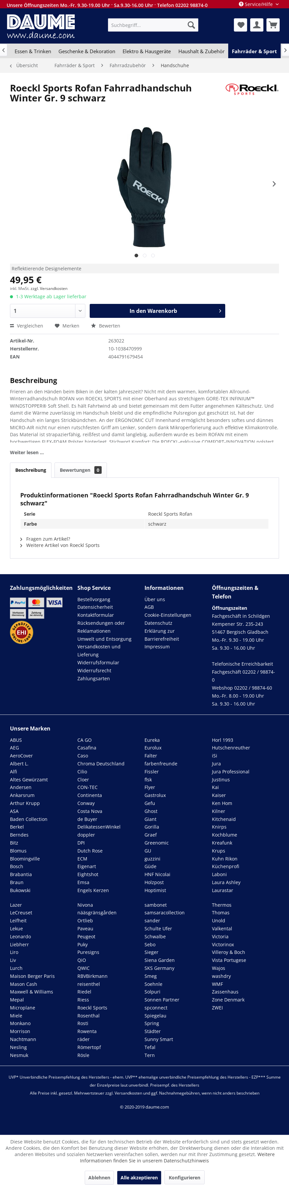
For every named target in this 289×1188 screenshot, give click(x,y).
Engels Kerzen (93, 890)
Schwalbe (155, 936)
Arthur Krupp (25, 803)
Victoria (220, 936)
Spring (151, 1023)
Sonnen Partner (161, 999)
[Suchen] (191, 25)
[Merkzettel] (240, 25)
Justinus (221, 779)
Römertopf (89, 1047)
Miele (16, 1015)
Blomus (18, 851)
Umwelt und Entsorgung (104, 639)
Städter (152, 1031)
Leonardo (20, 936)
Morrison (20, 1031)
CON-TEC (87, 787)
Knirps (219, 827)
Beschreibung (30, 470)
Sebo (149, 944)
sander (152, 920)
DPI (81, 843)
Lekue (16, 928)
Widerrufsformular (98, 662)
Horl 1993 (222, 740)
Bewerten (105, 326)
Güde (150, 866)
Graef (150, 835)
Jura (216, 763)
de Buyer (87, 819)
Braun (17, 882)
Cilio (82, 771)
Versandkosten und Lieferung (99, 650)
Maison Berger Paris (32, 976)
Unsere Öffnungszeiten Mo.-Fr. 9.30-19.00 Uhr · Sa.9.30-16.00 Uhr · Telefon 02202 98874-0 (107, 5)
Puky (82, 944)
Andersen (21, 787)
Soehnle (153, 984)
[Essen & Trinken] (32, 51)
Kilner (218, 811)
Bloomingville (25, 859)
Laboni (219, 874)
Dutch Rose (90, 851)
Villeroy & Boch (228, 952)
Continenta (89, 795)
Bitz (14, 843)
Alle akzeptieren (139, 1177)
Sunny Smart (158, 1039)
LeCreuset (21, 912)
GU (147, 851)
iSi (214, 755)
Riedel (84, 992)
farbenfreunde (160, 763)
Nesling (18, 1047)
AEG (14, 747)
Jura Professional (230, 771)
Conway (86, 803)
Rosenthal (88, 1015)
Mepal (17, 999)
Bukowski (20, 890)
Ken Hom (222, 803)
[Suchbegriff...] (153, 25)
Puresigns (88, 952)
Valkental (222, 928)
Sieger (151, 952)
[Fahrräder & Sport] (254, 51)
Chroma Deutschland (101, 763)
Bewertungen (81, 470)
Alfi (13, 771)
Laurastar (222, 890)
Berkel (17, 827)
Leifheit (18, 920)
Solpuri (152, 992)
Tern (149, 1055)
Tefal (149, 1047)
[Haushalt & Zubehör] (201, 51)
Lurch (16, 968)
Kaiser (219, 795)
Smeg (150, 976)
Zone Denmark (228, 999)
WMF (217, 984)
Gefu (149, 803)
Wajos (218, 968)
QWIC (83, 968)
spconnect (155, 1007)
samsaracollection (164, 912)
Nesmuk (19, 1055)
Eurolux (152, 747)
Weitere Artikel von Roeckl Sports (60, 545)
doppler (86, 835)
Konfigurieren (184, 1177)
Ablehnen (99, 1177)
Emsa (83, 882)
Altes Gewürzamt (29, 779)
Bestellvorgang (93, 599)
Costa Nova (89, 811)
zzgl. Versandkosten (49, 288)
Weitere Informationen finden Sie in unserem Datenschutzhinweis (177, 1157)
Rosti (82, 1023)
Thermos (222, 905)
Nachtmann (23, 1039)
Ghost (150, 811)
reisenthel (88, 984)
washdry (221, 976)
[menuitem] (153, 25)
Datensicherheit (95, 607)
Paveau (85, 928)
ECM (82, 859)
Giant (150, 819)
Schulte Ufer (158, 928)
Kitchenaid (224, 819)
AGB (149, 607)
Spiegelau (155, 1015)
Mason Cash (23, 984)
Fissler (151, 771)
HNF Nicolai (157, 874)
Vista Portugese (229, 960)
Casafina (86, 747)
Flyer (149, 787)
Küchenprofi (225, 866)
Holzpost (154, 882)
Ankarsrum (22, 795)
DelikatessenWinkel (99, 827)
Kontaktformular (95, 615)
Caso (82, 755)
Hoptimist (155, 890)
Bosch (16, 866)
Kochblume (224, 835)
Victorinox (223, 944)
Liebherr (19, 944)
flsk (148, 779)
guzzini (152, 859)
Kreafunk (222, 843)
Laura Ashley (226, 882)
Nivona (85, 905)
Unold (218, 920)
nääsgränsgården (97, 912)
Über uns (154, 599)
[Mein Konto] (256, 25)
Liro (14, 952)
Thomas (221, 912)
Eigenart (86, 866)
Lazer (16, 905)
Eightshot (87, 874)
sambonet (155, 905)
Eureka (152, 740)
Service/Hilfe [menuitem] (256, 4)
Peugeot (86, 936)
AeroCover (21, 755)
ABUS (16, 740)
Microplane (22, 1007)
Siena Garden (159, 960)
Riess (83, 999)
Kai (215, 787)
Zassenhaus (225, 992)
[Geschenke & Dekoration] (87, 51)
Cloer (83, 779)
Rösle (83, 1055)
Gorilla (151, 827)
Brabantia (21, 874)
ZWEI (217, 1007)
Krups (218, 851)
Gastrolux (155, 795)
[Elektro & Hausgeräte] (146, 51)
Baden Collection (29, 819)
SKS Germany (159, 968)
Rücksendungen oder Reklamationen (101, 627)
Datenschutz (158, 623)
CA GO (84, 740)
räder (83, 1039)
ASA (14, 811)
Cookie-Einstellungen (167, 615)
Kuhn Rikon (225, 859)
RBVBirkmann (92, 976)
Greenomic (156, 843)
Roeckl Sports (92, 1007)
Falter (150, 755)
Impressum (157, 646)
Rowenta (87, 1031)
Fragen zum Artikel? (45, 539)
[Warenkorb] (273, 25)
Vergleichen (26, 326)
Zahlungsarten (93, 678)
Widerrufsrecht (94, 670)
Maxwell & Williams (31, 992)
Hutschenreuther (231, 747)
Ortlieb (85, 920)
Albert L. (19, 763)
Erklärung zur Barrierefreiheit (161, 635)
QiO (81, 960)
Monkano (20, 1023)
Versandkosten (128, 1093)
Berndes (19, 835)
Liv (13, 960)
